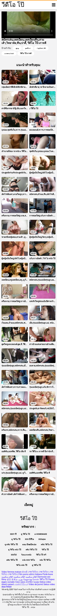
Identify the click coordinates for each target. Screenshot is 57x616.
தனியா (28, 48)
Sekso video (49, 584)
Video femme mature (11, 572)
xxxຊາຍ (42, 539)
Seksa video (45, 582)
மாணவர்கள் (9, 53)
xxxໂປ (14, 555)
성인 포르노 (12, 579)
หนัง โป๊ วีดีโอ (45, 560)
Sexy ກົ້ (13, 534)
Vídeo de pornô (36, 584)
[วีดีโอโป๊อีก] (53, 4)
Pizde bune (47, 574)
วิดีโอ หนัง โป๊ (21, 565)
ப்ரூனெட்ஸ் (41, 48)
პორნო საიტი (32, 582)
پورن (20, 579)
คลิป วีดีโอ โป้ (46, 544)
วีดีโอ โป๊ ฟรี (41, 555)
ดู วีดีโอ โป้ (25, 534)
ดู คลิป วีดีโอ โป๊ (11, 544)
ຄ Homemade (41, 534)
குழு (17, 48)
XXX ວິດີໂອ (29, 539)
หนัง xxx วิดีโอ (28, 560)
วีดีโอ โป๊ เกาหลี (25, 53)
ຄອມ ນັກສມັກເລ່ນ (29, 544)
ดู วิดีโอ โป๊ (15, 539)
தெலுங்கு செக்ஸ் (31, 579)
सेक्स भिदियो (7, 587)
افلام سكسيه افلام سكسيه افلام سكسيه (19, 577)
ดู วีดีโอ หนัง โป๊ (14, 550)
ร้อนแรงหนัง (26, 555)
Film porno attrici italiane (30, 574)
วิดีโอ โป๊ (45, 550)
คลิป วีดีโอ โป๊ (12, 560)
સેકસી (24, 572)
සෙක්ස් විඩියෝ (21, 584)
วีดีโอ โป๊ (44, 579)
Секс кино (20, 582)
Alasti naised (8, 584)
